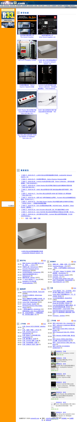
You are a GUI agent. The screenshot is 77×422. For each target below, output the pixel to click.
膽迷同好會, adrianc (28, 277)
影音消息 (6, 5)
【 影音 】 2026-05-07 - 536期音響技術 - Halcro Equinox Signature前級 (43, 179)
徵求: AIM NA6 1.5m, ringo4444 (63, 323)
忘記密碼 (73, 7)
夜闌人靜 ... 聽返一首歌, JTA (62, 264)
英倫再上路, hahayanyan (30, 267)
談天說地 (30, 5)
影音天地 (12, 5)
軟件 (31, 218)
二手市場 (47, 5)
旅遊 (36, 5)
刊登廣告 (64, 418)
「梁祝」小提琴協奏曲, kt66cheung (64, 268)
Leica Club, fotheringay (29, 302)
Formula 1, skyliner (59, 315)
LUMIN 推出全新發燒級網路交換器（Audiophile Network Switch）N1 (32, 251)
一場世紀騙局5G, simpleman (31, 309)
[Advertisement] (47, 153)
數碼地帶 (24, 5)
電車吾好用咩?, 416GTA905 (61, 308)
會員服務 (66, 5)
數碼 (35, 218)
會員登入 (67, 7)
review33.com (34, 418)
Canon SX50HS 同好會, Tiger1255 (33, 291)
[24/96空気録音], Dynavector (31, 272)
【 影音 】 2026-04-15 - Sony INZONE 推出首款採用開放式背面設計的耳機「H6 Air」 (48, 212)
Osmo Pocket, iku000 (29, 304)
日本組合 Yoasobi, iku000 (61, 275)
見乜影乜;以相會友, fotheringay (32, 295)
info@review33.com (52, 418)
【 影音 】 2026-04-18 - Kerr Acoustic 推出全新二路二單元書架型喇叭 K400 (45, 209)
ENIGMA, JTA (57, 277)
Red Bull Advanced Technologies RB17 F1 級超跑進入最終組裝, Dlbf (64, 311)
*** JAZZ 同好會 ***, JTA (30, 279)
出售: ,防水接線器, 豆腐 (29, 342)
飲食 (43, 5)
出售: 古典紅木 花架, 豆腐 (30, 344)
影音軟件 (18, 5)
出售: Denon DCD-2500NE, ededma (33, 326)
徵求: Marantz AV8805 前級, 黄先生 (64, 335)
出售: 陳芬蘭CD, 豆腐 (29, 338)
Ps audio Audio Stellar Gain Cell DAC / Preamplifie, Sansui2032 (63, 279)
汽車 (39, 5)
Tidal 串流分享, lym (59, 282)
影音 (27, 218)
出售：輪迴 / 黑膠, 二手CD (30, 330)
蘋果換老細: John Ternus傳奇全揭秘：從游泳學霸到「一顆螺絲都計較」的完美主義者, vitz (33, 312)
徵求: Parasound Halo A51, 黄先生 (64, 332)
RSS (44, 260)
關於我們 (72, 5)
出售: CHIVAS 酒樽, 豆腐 (30, 340)
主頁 (2, 5)
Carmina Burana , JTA (60, 266)
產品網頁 (60, 5)
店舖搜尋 (54, 5)
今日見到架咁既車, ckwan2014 (62, 298)
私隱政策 (48, 420)
